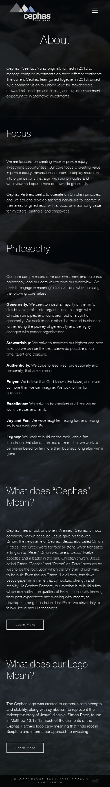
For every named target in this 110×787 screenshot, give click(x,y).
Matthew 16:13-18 (27, 720)
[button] (95, 11)
